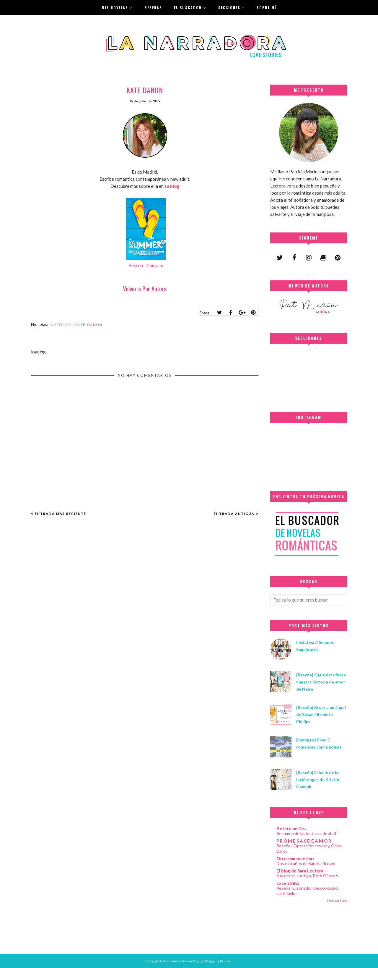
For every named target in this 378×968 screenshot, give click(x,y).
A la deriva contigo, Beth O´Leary (307, 875)
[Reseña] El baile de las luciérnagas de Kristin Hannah (318, 779)
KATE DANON (88, 325)
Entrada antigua (234, 513)
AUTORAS (60, 325)
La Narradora (170, 961)
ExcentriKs (287, 883)
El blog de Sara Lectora (299, 870)
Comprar (155, 265)
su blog (171, 186)
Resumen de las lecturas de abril (306, 833)
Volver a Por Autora (145, 288)
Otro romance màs (295, 858)
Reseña (135, 265)
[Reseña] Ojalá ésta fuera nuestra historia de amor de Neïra (321, 681)
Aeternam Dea (291, 828)
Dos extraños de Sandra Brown (305, 863)
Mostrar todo (337, 900)
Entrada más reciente (60, 513)
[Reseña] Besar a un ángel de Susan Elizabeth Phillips (321, 714)
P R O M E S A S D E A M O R (303, 840)
